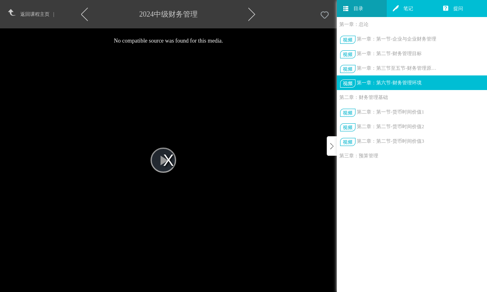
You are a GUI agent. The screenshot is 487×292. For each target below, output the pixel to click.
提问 (453, 8)
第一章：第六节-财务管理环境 (389, 83)
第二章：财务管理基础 (363, 97)
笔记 (403, 8)
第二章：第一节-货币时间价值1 (390, 112)
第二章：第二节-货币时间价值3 (390, 141)
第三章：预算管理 (358, 156)
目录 (353, 8)
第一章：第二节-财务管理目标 (389, 53)
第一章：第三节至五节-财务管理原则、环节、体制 (397, 68)
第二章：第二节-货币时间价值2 (390, 126)
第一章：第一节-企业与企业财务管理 (396, 39)
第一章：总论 (353, 24)
